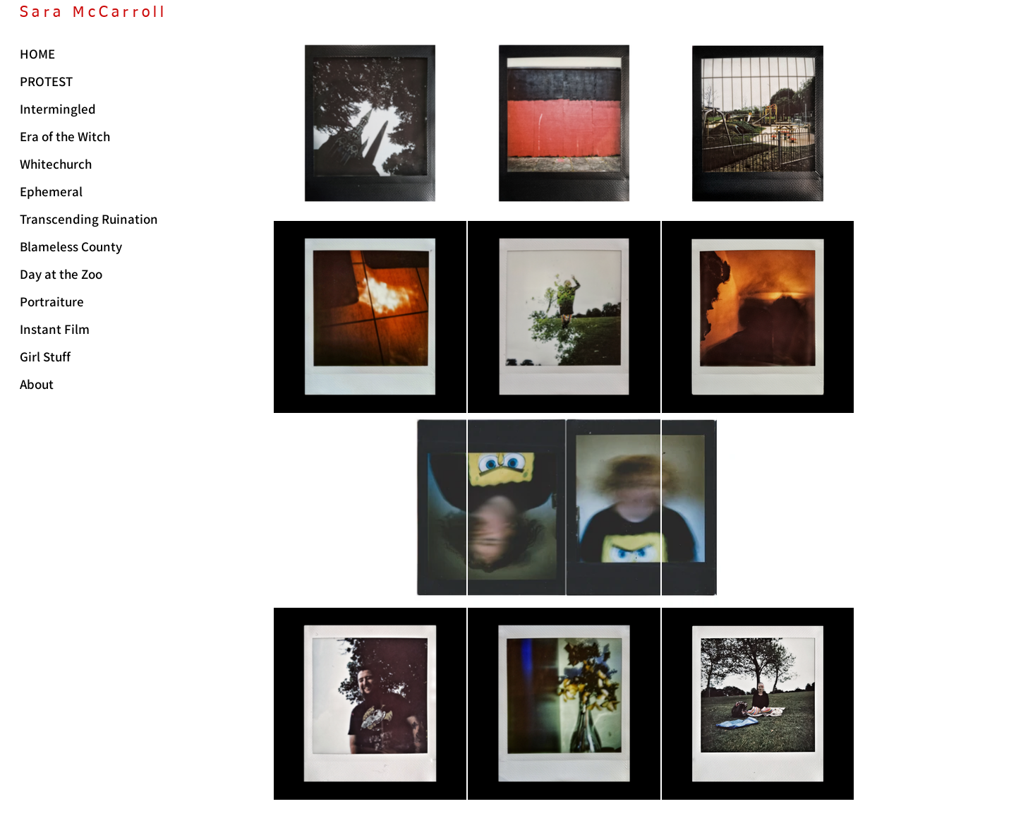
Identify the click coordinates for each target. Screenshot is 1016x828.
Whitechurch (56, 163)
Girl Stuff (45, 356)
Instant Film (55, 328)
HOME (37, 53)
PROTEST (46, 81)
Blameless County (71, 246)
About (37, 384)
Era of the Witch (65, 136)
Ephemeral (51, 191)
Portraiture (52, 301)
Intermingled (58, 108)
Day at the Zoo (61, 273)
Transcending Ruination (85, 218)
